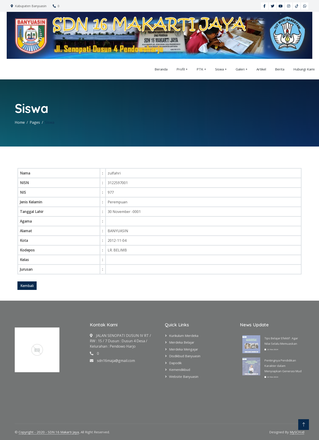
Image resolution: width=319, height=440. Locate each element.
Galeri (240, 69)
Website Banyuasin (183, 376)
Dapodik (175, 363)
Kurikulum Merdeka (183, 335)
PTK (200, 69)
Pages (35, 122)
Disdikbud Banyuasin (184, 356)
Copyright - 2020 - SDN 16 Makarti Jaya (49, 432)
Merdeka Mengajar (183, 349)
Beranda (161, 69)
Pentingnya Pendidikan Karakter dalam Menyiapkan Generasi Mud (283, 365)
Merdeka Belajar (181, 342)
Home (20, 122)
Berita (279, 69)
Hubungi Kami (304, 69)
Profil (180, 69)
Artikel (261, 69)
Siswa (219, 69)
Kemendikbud (179, 369)
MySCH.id (297, 432)
